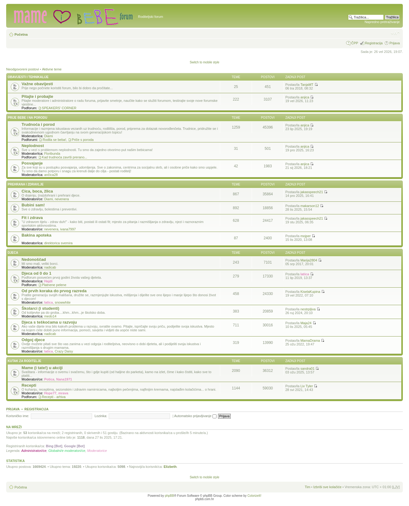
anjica (304, 97)
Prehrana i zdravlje (26, 184)
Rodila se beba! (54, 139)
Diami (48, 136)
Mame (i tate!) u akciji (42, 367)
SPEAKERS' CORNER (59, 108)
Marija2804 (308, 260)
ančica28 (51, 175)
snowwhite (63, 302)
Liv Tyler (306, 386)
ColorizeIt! (254, 495)
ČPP (354, 43)
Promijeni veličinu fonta (395, 33)
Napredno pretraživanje (382, 22)
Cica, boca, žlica (37, 191)
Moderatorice (97, 450)
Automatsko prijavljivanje (195, 416)
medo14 (50, 316)
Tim (307, 487)
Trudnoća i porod (38, 124)
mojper (305, 236)
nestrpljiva (308, 309)
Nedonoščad (34, 259)
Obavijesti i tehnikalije (28, 77)
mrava (63, 393)
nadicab (50, 267)
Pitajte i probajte (37, 96)
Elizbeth (170, 466)
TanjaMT (306, 84)
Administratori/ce (34, 450)
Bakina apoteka (36, 235)
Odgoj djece (33, 339)
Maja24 (305, 323)
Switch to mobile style (204, 62)
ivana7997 (68, 229)
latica (304, 274)
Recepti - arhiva (54, 397)
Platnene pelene (54, 285)
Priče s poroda (83, 139)
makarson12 (309, 206)
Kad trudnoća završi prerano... (64, 157)
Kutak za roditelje (24, 361)
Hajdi (48, 281)
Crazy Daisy (64, 351)
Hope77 (50, 393)
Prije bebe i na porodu (27, 117)
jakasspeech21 (311, 192)
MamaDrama (310, 340)
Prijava (394, 43)
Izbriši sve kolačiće (327, 487)
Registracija (374, 43)
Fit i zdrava (32, 217)
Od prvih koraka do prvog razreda (54, 291)
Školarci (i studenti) (40, 308)
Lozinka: (101, 416)
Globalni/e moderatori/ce (66, 450)
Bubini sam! (33, 205)
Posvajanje (32, 163)
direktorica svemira (58, 243)
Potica (49, 379)
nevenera (62, 199)
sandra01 (307, 368)
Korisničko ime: (17, 416)
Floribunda (52, 153)
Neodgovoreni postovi (22, 69)
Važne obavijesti (37, 84)
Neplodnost (33, 145)
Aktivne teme (52, 69)
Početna (21, 34)
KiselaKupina (310, 291)
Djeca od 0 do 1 (36, 273)
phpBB (169, 495)
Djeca (13, 252)
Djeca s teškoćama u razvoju (49, 322)
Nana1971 (64, 379)
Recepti (29, 385)
